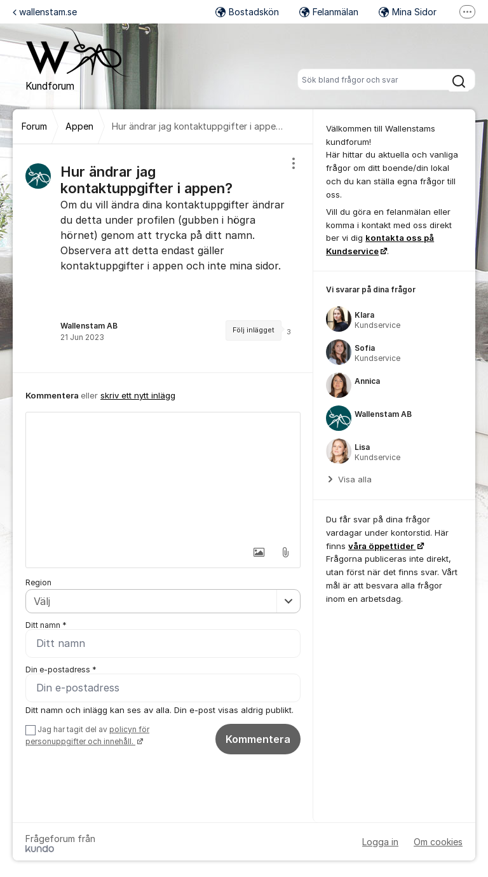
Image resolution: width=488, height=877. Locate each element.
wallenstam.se (45, 11)
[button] (259, 552)
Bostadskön (247, 11)
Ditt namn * (46, 625)
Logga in (380, 841)
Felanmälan (328, 11)
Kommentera (258, 739)
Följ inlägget (253, 330)
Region (38, 582)
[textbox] (163, 476)
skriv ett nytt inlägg (137, 395)
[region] (163, 258)
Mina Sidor (408, 11)
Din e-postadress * (61, 669)
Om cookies (438, 841)
